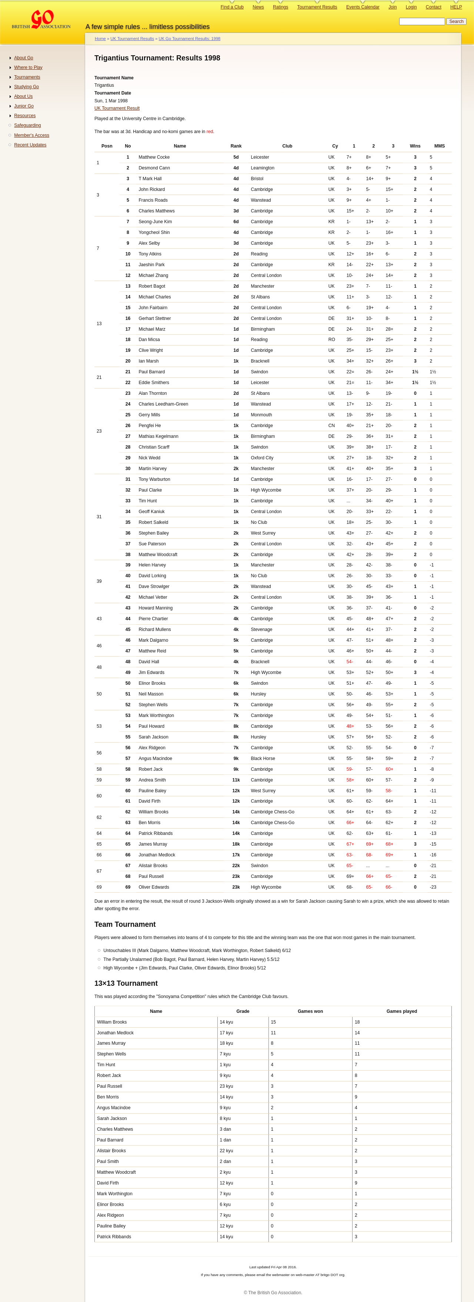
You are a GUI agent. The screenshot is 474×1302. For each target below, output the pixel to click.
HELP (456, 7)
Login (411, 7)
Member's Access (31, 135)
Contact (433, 7)
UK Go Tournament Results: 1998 (189, 38)
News (258, 7)
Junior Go (24, 106)
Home (100, 38)
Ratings (280, 7)
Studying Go (26, 86)
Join (392, 7)
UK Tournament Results (132, 38)
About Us (23, 96)
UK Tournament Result (117, 108)
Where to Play (28, 67)
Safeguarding (27, 125)
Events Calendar (363, 7)
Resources (25, 115)
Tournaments (27, 77)
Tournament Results (317, 7)
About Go (23, 57)
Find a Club (232, 7)
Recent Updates (30, 145)
